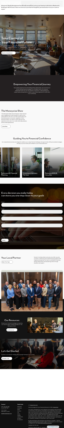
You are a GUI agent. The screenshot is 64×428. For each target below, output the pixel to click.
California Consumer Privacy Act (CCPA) (36, 421)
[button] (33, 2)
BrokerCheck (55, 407)
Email (2, 209)
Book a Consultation (7, 53)
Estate (18, 409)
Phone (2, 216)
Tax (18, 412)
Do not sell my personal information (45, 423)
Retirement (19, 406)
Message (3, 229)
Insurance (19, 411)
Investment (19, 408)
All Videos (19, 418)
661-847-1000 (6, 406)
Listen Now (4, 126)
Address (3, 222)
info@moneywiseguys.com (6, 413)
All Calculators (20, 419)
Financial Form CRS (34, 405)
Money (18, 413)
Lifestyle (19, 415)
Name (2, 202)
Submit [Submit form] (3, 240)
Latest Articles (20, 416)
